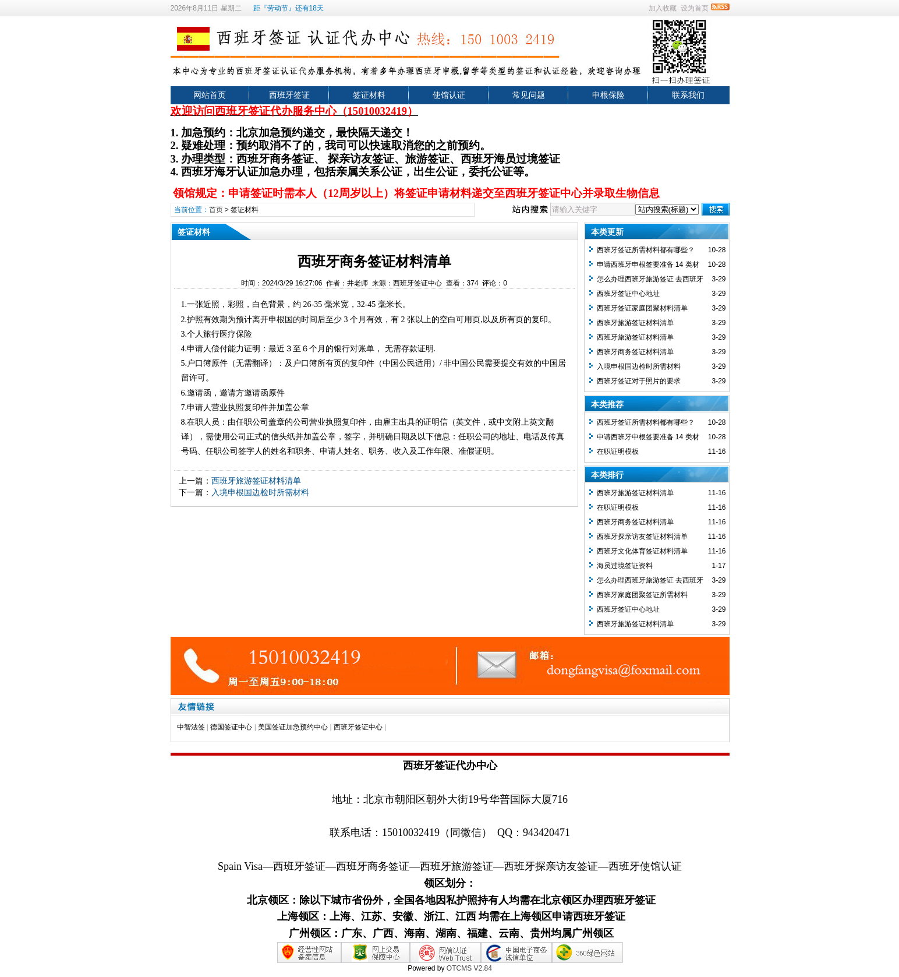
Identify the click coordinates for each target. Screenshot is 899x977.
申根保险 (608, 95)
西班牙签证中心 (358, 727)
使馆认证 (449, 95)
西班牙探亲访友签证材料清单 (642, 536)
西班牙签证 (289, 95)
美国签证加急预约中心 (293, 727)
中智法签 (191, 727)
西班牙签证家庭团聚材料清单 (642, 308)
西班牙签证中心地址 (628, 294)
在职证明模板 (618, 451)
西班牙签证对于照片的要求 (639, 381)
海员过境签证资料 (625, 566)
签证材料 (369, 95)
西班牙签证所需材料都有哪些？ (646, 250)
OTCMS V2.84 (469, 968)
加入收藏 (663, 8)
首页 (216, 210)
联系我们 (688, 95)
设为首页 (695, 8)
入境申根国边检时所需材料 (260, 492)
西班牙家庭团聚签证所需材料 (642, 595)
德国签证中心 (231, 727)
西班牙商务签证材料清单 (635, 352)
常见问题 (528, 95)
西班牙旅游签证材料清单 (256, 480)
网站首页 (209, 95)
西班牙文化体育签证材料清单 (642, 551)
